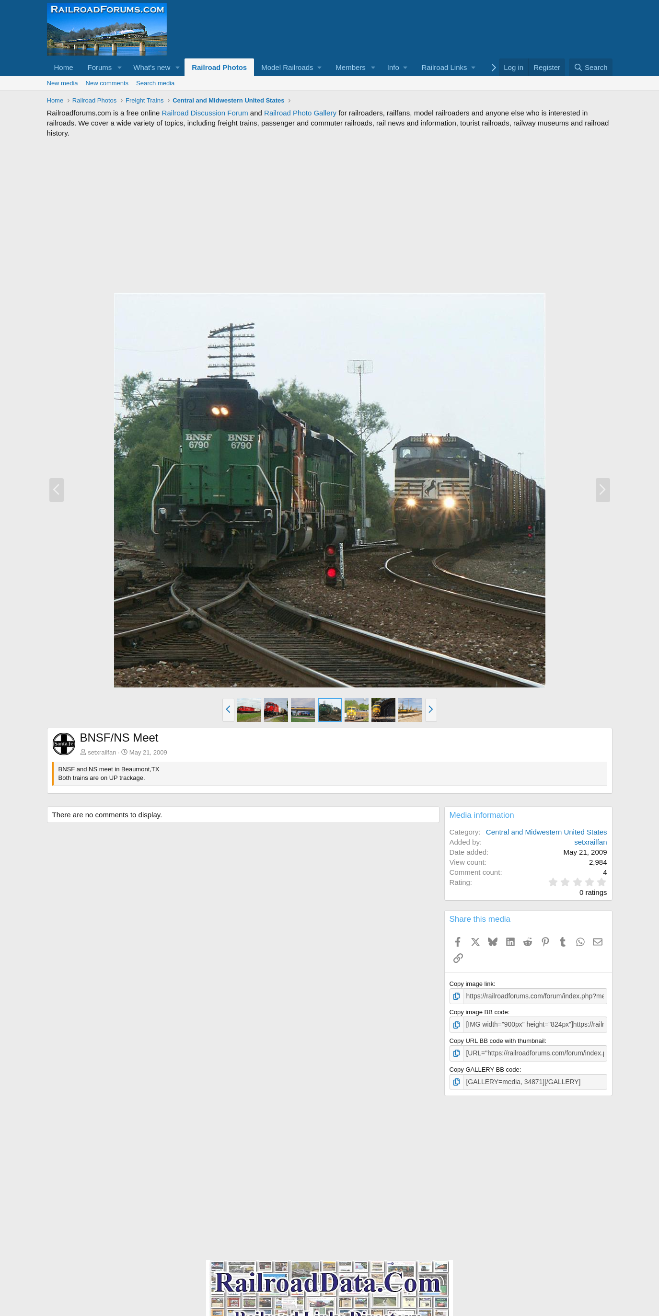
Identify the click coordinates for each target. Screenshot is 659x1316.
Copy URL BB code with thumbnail (497, 1039)
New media (62, 83)
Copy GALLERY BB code (485, 1067)
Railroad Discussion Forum (205, 113)
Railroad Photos (219, 67)
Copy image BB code (479, 1011)
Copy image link (472, 983)
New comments (107, 83)
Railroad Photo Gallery (300, 113)
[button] (119, 67)
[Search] (591, 67)
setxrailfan (102, 752)
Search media (155, 83)
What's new (151, 67)
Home (63, 67)
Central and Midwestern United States (546, 832)
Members (350, 67)
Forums (100, 67)
